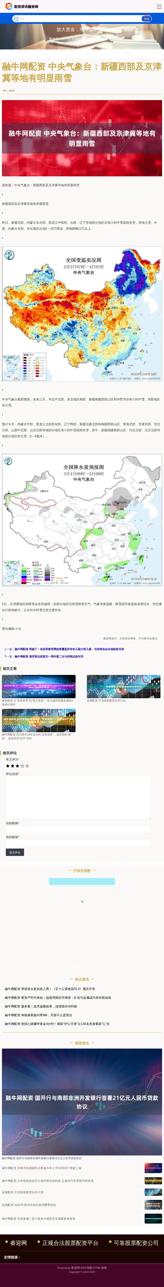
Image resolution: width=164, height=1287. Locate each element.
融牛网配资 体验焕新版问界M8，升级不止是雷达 (38, 1015)
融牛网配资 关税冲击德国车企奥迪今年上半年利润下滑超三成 (41, 1168)
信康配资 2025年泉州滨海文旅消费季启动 (29, 1204)
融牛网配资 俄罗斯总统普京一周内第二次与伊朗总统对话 (49, 656)
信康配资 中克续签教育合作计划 (22, 1192)
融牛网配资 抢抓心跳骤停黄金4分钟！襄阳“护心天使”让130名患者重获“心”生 (57, 1023)
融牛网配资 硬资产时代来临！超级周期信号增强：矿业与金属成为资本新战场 (58, 997)
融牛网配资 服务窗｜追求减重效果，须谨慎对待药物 (41, 1006)
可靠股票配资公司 (134, 1243)
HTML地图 (100, 1267)
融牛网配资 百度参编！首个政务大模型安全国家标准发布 (38, 1218)
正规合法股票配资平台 (67, 1243)
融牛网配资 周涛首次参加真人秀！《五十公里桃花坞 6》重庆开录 (50, 989)
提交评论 (14, 852)
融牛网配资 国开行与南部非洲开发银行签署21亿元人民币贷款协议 (42, 1158)
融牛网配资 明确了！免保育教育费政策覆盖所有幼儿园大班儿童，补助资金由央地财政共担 (69, 649)
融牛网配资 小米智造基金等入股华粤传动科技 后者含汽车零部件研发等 (48, 1180)
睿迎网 (16, 1243)
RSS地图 (86, 1267)
